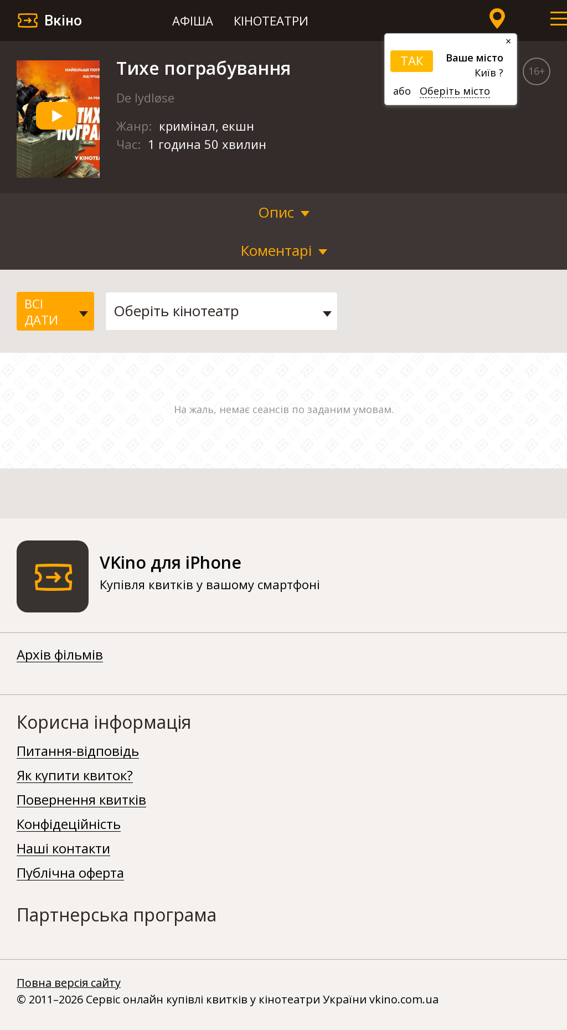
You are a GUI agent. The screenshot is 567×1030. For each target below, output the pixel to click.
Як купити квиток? (75, 776)
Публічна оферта (70, 873)
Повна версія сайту (69, 982)
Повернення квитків (81, 800)
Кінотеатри (271, 20)
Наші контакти (63, 849)
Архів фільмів (60, 655)
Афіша (192, 20)
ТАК (411, 60)
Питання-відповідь (78, 751)
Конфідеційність (69, 824)
